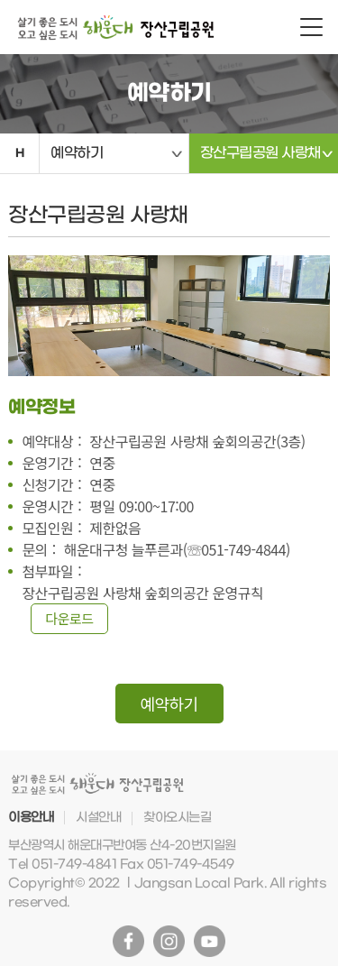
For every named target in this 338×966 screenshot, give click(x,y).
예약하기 (76, 152)
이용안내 (30, 817)
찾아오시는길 (177, 817)
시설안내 (98, 817)
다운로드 (69, 618)
